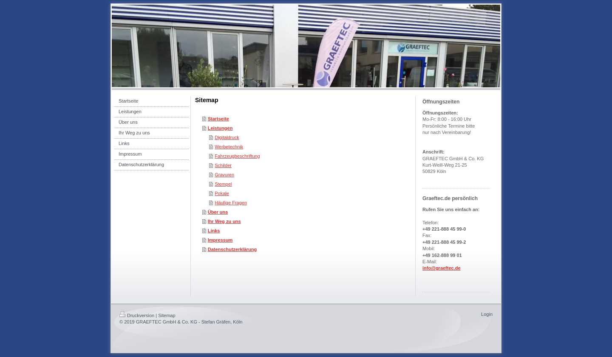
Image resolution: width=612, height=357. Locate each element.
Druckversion (136, 315)
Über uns (218, 212)
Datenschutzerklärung (232, 249)
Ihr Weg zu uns (224, 221)
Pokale (222, 193)
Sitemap (166, 315)
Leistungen (220, 128)
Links (214, 230)
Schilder (223, 165)
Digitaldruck (227, 137)
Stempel (223, 184)
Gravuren (224, 174)
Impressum (220, 240)
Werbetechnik (229, 146)
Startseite (218, 118)
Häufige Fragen (231, 202)
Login (487, 314)
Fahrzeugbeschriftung (237, 156)
